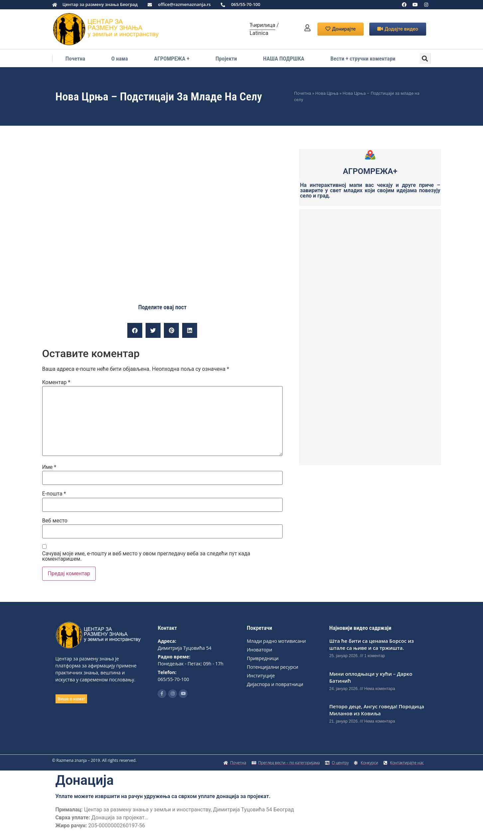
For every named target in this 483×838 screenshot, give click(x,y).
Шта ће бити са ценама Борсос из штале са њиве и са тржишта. (371, 644)
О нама (119, 58)
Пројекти (226, 58)
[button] (425, 58)
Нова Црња (326, 93)
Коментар (56, 382)
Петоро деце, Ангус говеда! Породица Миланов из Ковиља (376, 710)
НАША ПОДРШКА (283, 58)
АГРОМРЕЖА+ (370, 171)
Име (49, 467)
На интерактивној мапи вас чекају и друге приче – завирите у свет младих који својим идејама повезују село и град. (370, 190)
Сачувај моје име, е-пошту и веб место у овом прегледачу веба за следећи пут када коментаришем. (146, 556)
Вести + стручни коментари (362, 58)
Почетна (75, 58)
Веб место (55, 520)
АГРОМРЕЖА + (171, 58)
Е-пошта (54, 493)
